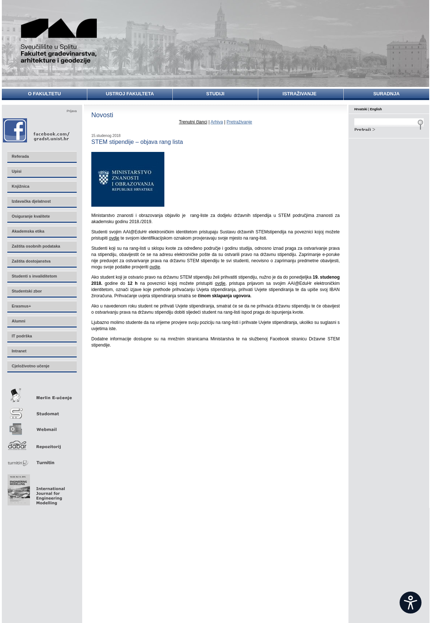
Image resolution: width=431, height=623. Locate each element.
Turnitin (41, 459)
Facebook (36, 130)
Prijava (71, 111)
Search (389, 128)
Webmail (41, 426)
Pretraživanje (239, 122)
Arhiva (216, 122)
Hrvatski (360, 109)
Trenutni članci (193, 122)
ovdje (114, 238)
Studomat (41, 410)
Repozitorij (41, 443)
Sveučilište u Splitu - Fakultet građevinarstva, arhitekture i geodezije (59, 41)
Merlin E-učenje (41, 394)
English (376, 109)
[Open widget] (411, 603)
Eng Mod (35, 488)
